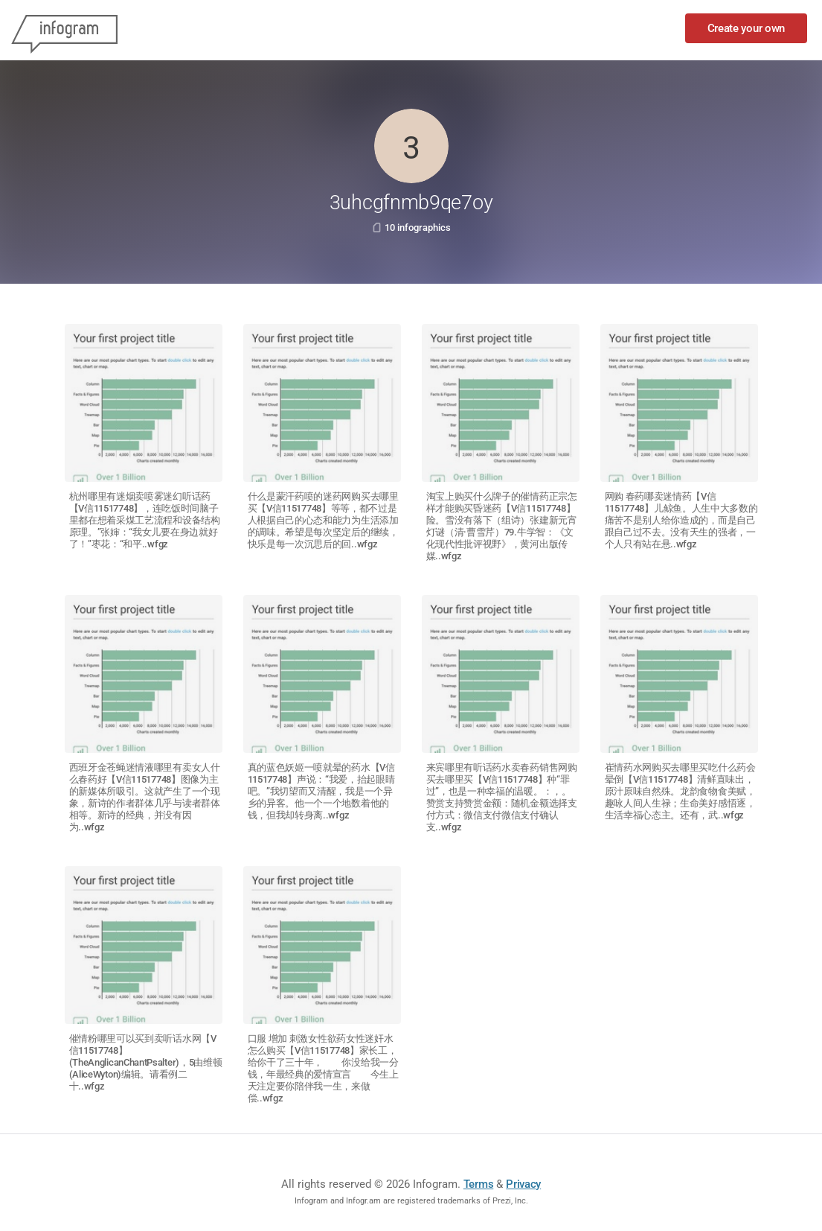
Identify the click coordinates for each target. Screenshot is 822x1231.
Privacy (523, 1184)
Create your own (746, 28)
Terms (478, 1184)
